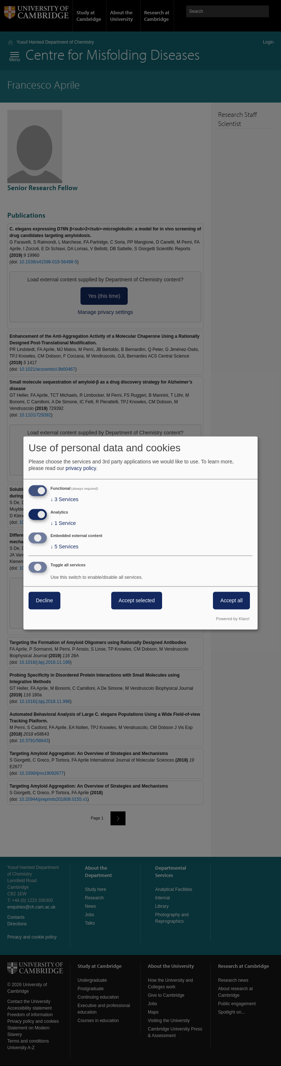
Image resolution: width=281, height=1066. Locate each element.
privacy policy (80, 468)
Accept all (231, 601)
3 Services (64, 499)
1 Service (63, 523)
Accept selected (137, 601)
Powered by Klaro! (233, 619)
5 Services (64, 547)
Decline (44, 601)
